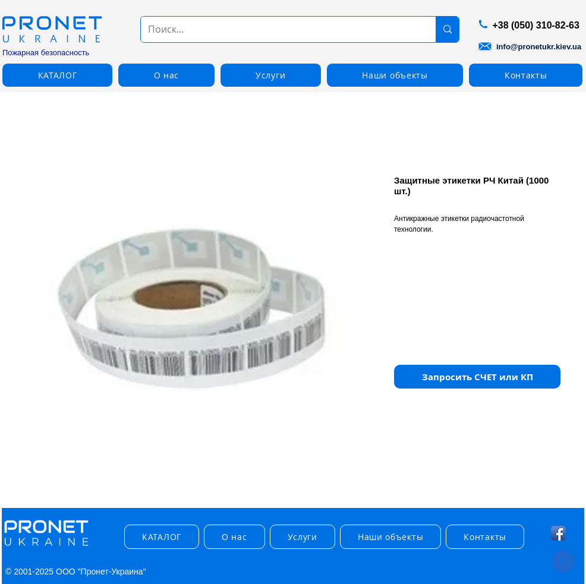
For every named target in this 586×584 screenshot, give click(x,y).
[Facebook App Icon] (558, 533)
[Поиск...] (279, 29)
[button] (57, 75)
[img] (46, 546)
